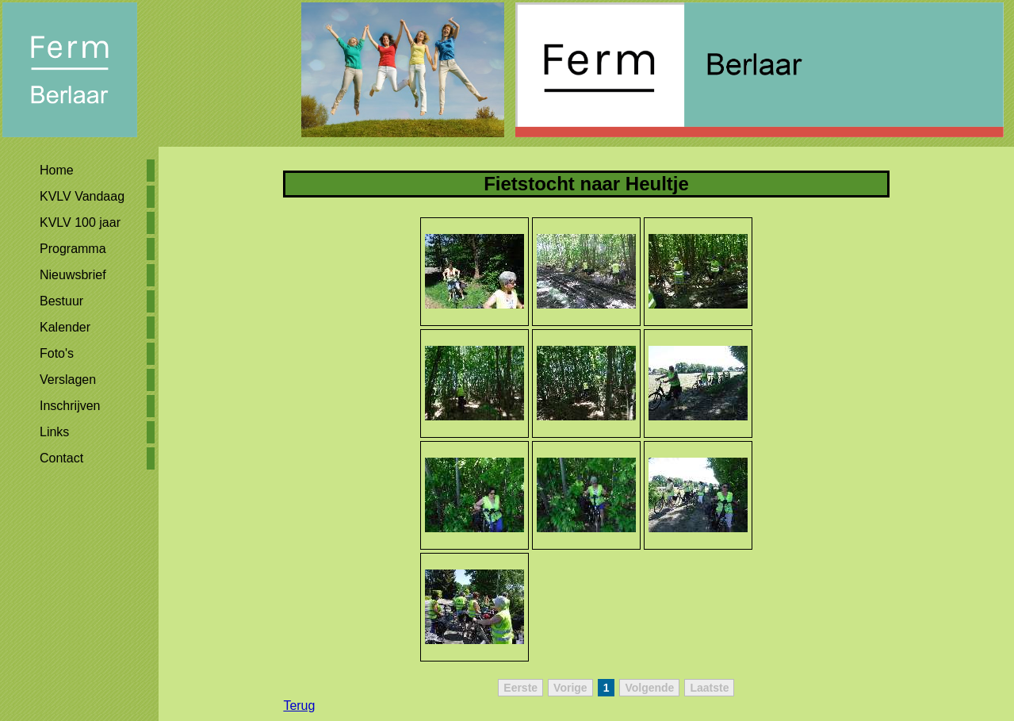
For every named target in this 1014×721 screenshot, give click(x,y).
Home (57, 170)
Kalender (65, 327)
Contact (61, 458)
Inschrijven (70, 405)
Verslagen (68, 379)
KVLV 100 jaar (80, 222)
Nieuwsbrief (73, 275)
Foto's (57, 353)
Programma (73, 248)
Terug (299, 705)
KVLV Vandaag (82, 196)
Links (54, 432)
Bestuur (61, 301)
